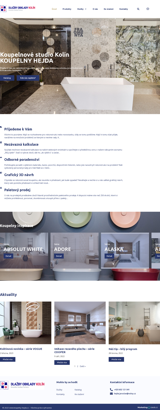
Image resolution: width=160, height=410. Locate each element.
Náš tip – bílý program (123, 348)
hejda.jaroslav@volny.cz (125, 393)
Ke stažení (108, 9)
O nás (95, 9)
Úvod (54, 9)
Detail (8, 256)
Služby (82, 9)
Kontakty (123, 9)
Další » (83, 366)
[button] (138, 9)
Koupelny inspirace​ (16, 225)
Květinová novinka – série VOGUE (21, 348)
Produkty (67, 9)
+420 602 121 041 (122, 390)
